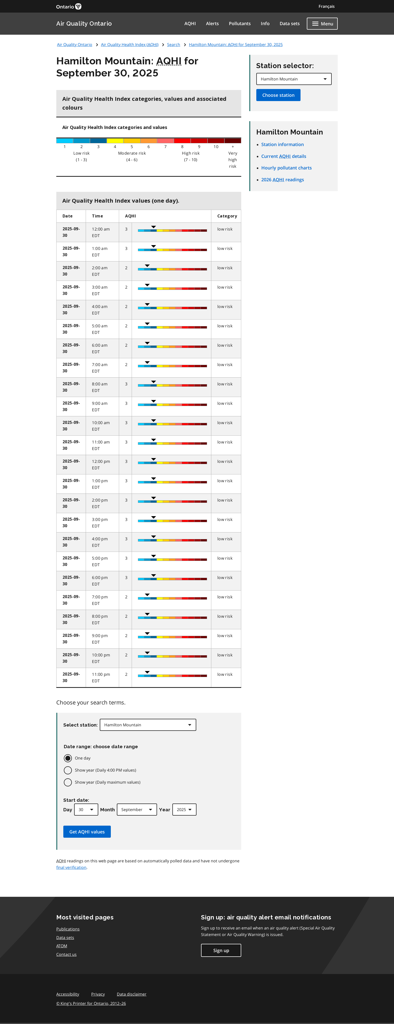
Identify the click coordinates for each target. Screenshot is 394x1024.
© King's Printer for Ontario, (91, 1003)
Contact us (66, 954)
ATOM (61, 946)
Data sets (290, 23)
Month (107, 809)
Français (327, 6)
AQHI (190, 23)
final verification (71, 867)
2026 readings (282, 179)
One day (82, 758)
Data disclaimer (131, 994)
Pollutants (240, 23)
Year (164, 809)
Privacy (98, 994)
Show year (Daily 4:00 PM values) (105, 770)
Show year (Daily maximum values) (107, 782)
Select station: (80, 725)
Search (173, 44)
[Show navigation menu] (322, 24)
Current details (283, 156)
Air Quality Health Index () (130, 44)
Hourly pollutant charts (286, 168)
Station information (282, 144)
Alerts (212, 23)
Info (265, 23)
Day (67, 809)
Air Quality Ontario (84, 23)
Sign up (221, 950)
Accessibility (67, 994)
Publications (68, 929)
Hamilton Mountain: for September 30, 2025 (236, 44)
